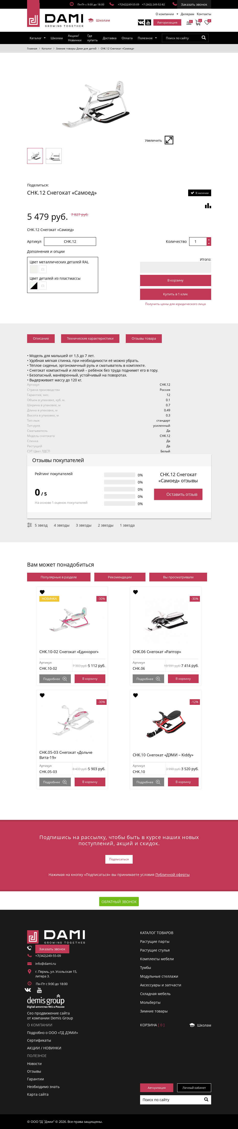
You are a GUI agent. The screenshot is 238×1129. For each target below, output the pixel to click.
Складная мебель (155, 993)
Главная (32, 48)
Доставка (110, 38)
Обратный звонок (119, 901)
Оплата (127, 38)
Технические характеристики (90, 338)
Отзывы (34, 1071)
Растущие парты (154, 941)
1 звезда (127, 525)
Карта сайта (38, 1094)
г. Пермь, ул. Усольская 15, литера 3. (56, 973)
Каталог (35, 38)
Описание (41, 338)
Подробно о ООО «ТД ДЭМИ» (52, 1032)
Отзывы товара (144, 338)
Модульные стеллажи (159, 976)
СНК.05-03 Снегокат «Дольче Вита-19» (65, 755)
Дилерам (187, 14)
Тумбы (145, 967)
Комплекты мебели (157, 958)
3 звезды (84, 525)
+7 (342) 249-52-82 (153, 4)
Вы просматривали (178, 577)
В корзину (175, 280)
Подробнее (55, 679)
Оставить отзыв (178, 494)
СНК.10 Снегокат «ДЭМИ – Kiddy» (163, 754)
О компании (165, 14)
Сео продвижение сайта (48, 1013)
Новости (34, 1063)
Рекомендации (120, 577)
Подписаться (119, 859)
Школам (96, 20)
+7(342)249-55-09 (128, 4)
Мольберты (150, 1002)
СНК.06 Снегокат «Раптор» (157, 651)
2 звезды (106, 525)
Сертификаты (39, 1040)
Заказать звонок (194, 4)
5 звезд (41, 525)
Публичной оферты (172, 874)
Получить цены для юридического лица (175, 304)
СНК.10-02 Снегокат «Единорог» (68, 651)
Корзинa (152, 1024)
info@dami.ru (45, 963)
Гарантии (35, 1078)
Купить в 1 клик (175, 294)
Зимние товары (154, 1011)
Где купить (92, 38)
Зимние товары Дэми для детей (76, 48)
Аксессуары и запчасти (160, 984)
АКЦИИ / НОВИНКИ (44, 1048)
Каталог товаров (156, 932)
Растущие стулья (155, 950)
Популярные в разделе (59, 577)
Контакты (204, 14)
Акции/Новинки (75, 38)
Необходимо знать (43, 1086)
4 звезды (62, 525)
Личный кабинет (194, 1088)
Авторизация (167, 22)
